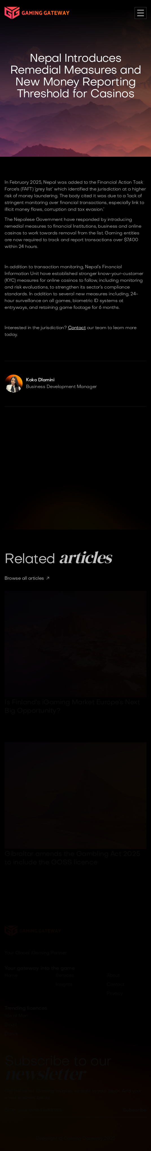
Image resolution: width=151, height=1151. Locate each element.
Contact (77, 328)
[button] (140, 13)
